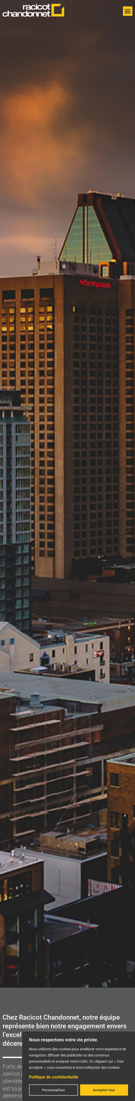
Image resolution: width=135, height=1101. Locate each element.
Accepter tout (104, 1090)
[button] (128, 11)
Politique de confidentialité (53, 1077)
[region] (78, 1066)
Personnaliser (53, 1090)
